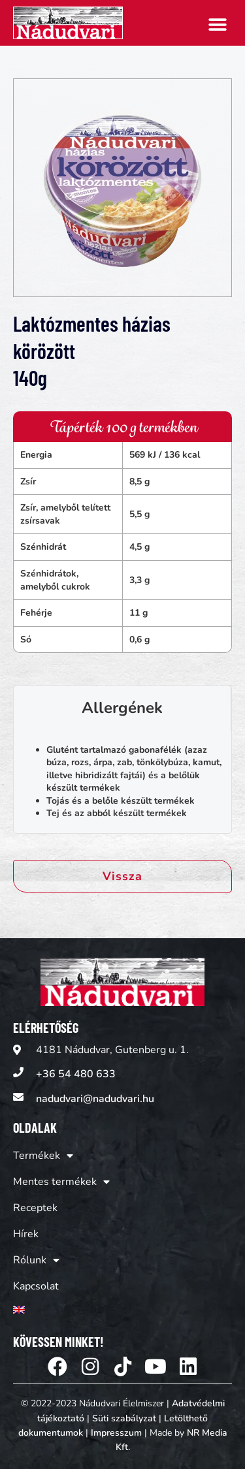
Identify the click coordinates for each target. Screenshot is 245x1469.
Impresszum (116, 1433)
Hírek (26, 1234)
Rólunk (36, 1260)
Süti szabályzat (124, 1418)
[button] (217, 24)
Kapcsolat (36, 1286)
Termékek (43, 1155)
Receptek (35, 1208)
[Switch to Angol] (61, 1309)
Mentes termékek (61, 1181)
